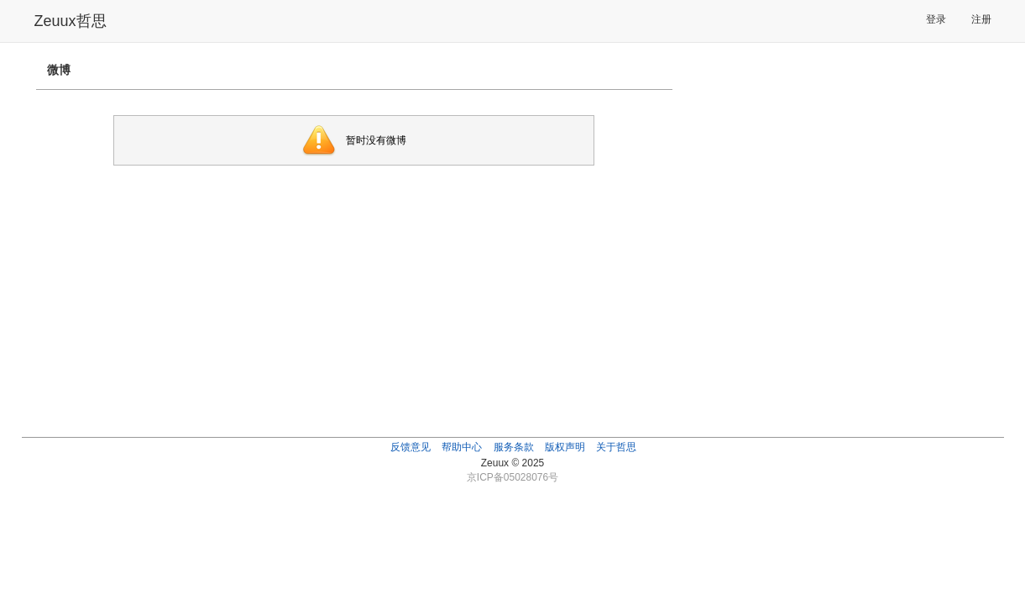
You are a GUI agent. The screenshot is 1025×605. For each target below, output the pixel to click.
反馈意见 (410, 447)
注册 (981, 19)
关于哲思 (616, 447)
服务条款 (514, 447)
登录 (936, 19)
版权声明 (565, 447)
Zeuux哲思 (70, 21)
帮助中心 (462, 447)
